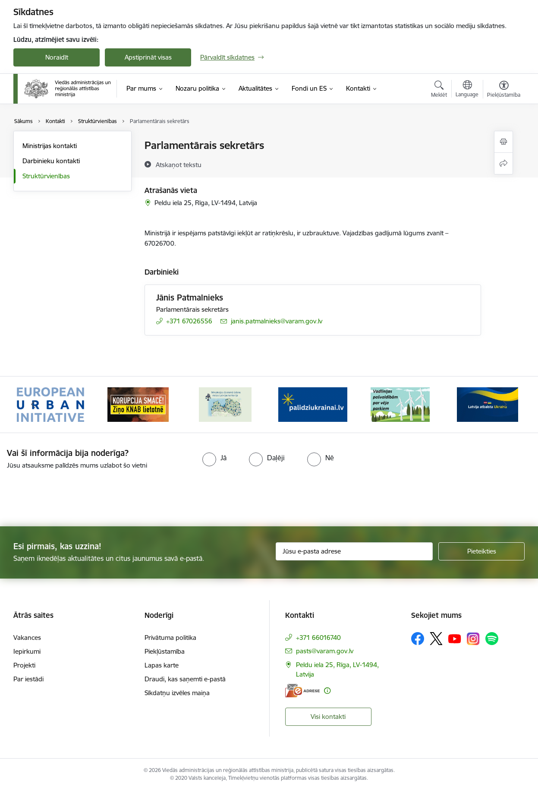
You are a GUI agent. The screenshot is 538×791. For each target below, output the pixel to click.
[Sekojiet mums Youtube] (454, 638)
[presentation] (72, 494)
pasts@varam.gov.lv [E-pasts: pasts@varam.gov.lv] (324, 651)
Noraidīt (56, 57)
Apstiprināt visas (148, 57)
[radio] (214, 457)
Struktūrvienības (46, 176)
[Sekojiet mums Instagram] (473, 639)
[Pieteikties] (481, 551)
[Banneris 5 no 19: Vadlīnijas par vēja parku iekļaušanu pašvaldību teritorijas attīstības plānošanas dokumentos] (400, 404)
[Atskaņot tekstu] (178, 164)
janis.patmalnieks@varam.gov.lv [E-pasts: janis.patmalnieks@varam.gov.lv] (276, 321)
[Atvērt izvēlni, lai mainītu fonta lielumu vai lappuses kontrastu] (504, 90)
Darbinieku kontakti (51, 161)
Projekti (24, 665)
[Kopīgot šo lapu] (503, 163)
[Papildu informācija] (327, 690)
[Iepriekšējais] (33, 404)
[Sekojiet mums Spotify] (491, 638)
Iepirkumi (27, 651)
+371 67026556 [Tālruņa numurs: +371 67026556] (189, 321)
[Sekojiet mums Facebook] (417, 638)
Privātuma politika (170, 637)
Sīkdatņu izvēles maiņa (177, 693)
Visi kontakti (328, 716)
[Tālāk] (505, 404)
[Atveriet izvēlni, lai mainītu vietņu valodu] (467, 90)
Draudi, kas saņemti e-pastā (185, 679)
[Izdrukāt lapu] (503, 141)
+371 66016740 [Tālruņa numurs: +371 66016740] (318, 637)
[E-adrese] (302, 690)
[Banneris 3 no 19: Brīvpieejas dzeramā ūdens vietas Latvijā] (225, 404)
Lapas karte (162, 665)
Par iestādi (28, 679)
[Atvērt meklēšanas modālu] (439, 90)
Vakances (27, 637)
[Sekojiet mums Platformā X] (436, 638)
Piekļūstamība (165, 651)
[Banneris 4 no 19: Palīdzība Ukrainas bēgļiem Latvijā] (312, 404)
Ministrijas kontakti (49, 146)
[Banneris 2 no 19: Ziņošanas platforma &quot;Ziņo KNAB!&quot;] (138, 404)
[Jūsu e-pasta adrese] (354, 551)
